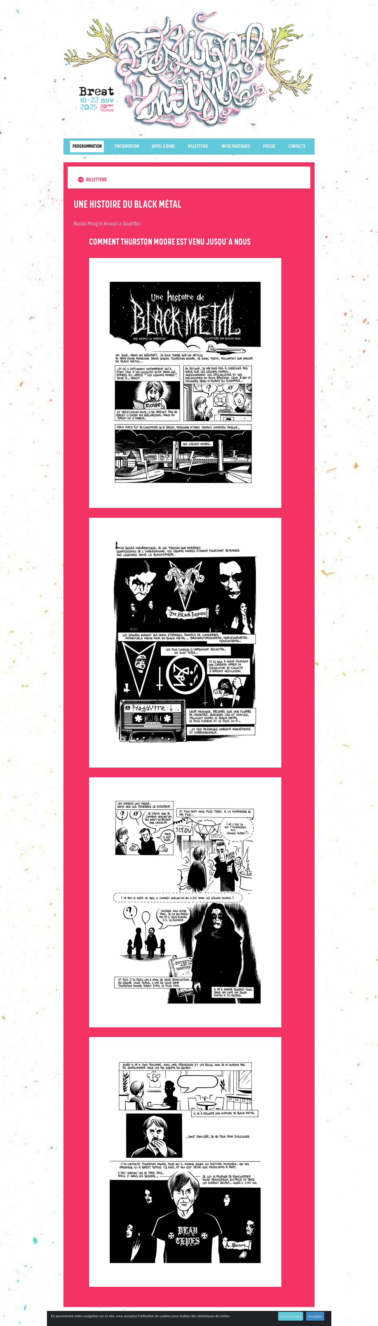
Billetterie (198, 146)
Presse (269, 146)
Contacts (296, 146)
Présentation (127, 146)
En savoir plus (290, 1316)
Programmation (87, 146)
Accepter (315, 1316)
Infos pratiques (235, 146)
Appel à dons (163, 146)
